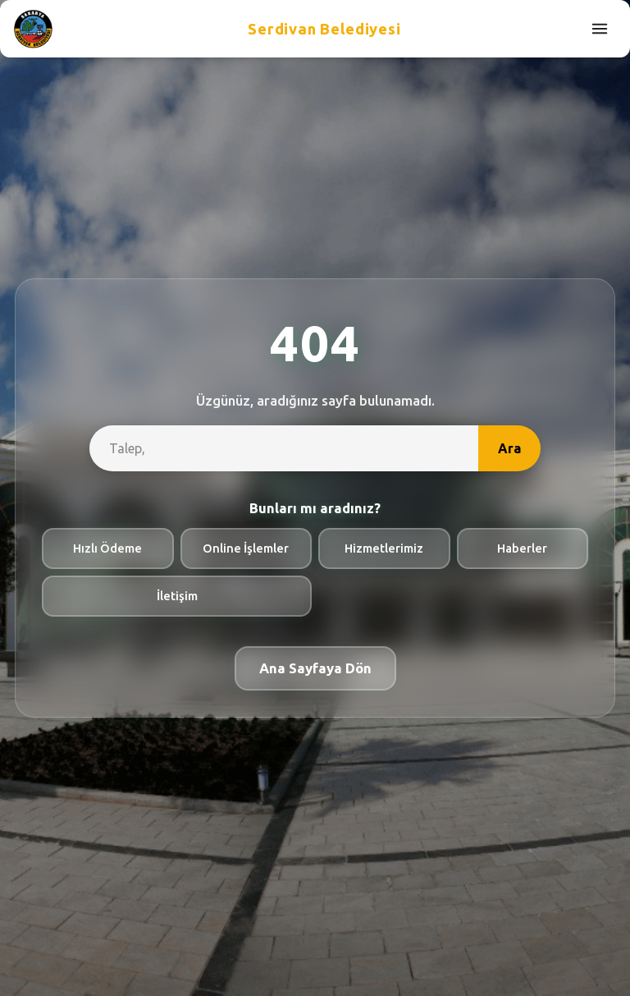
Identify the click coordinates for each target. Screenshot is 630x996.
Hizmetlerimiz (384, 548)
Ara (509, 448)
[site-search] (283, 448)
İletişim (177, 596)
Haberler (522, 548)
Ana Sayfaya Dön (315, 668)
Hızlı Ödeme (107, 548)
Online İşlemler (246, 548)
